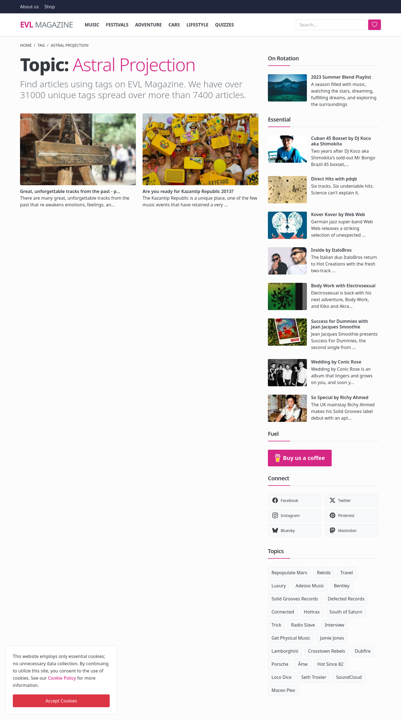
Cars (174, 25)
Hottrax (312, 612)
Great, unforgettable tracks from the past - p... (70, 191)
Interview (334, 625)
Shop (49, 7)
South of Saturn (345, 612)
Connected (283, 612)
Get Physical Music (291, 638)
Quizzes (224, 25)
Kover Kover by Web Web (338, 214)
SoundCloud (349, 677)
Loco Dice (282, 677)
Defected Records (346, 599)
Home (26, 45)
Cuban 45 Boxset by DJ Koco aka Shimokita (341, 141)
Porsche (280, 664)
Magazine (46, 24)
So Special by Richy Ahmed (339, 397)
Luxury (279, 586)
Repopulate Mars (289, 573)
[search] (374, 24)
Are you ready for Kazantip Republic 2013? (188, 191)
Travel (347, 573)
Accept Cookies (61, 701)
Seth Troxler (313, 677)
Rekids (324, 573)
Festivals (117, 25)
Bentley (341, 586)
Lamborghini (285, 651)
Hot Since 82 (330, 664)
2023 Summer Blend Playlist (341, 77)
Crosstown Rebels (326, 651)
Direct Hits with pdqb (334, 179)
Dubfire (362, 651)
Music (92, 25)
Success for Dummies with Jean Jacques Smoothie (339, 324)
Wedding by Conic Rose (336, 362)
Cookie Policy (62, 678)
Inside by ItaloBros (331, 250)
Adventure (148, 25)
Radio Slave (303, 625)
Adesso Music (310, 586)
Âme (302, 664)
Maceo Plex (283, 690)
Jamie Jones (332, 638)
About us (29, 7)
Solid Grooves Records (295, 599)
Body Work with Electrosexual (343, 285)
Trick (276, 625)
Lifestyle (198, 25)
